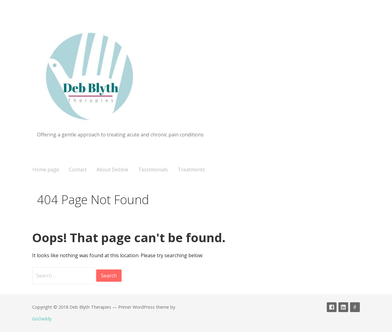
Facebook (332, 307)
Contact (78, 169)
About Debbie (112, 169)
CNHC (355, 307)
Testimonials (153, 169)
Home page (45, 169)
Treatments (191, 169)
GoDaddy (41, 319)
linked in (343, 307)
